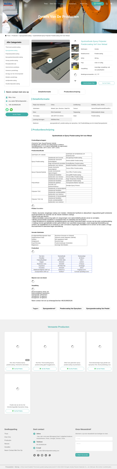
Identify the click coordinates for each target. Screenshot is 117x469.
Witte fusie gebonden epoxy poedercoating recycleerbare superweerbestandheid (72, 364)
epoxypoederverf (49, 308)
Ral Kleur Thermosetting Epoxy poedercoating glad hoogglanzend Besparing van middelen (45, 364)
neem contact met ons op (84, 3)
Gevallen (7, 447)
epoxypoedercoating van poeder (98, 308)
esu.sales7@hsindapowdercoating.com (21, 101)
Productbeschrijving (72, 92)
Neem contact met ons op (13, 450)
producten (62, 4)
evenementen (73, 4)
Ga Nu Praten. (17, 114)
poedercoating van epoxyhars (70, 308)
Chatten (97, 4)
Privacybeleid (9, 467)
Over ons (7, 437)
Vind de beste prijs (88, 83)
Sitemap (17, 467)
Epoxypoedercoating (25, 35)
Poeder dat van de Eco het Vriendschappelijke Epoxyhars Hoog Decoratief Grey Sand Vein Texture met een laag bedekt (17, 406)
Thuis (46, 3)
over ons (53, 3)
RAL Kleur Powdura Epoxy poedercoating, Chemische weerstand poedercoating (17, 364)
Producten (15, 35)
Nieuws (6, 443)
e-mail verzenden (82, 455)
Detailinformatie (44, 92)
